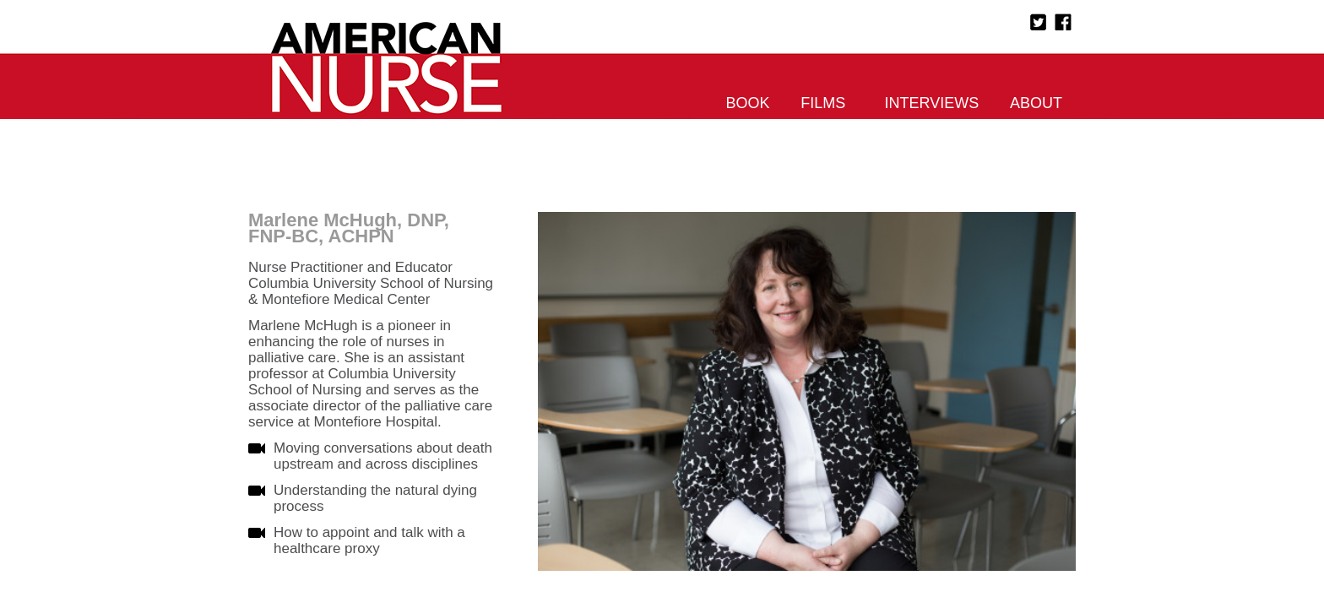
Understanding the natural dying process (375, 498)
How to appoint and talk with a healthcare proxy (369, 540)
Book (748, 103)
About (1036, 103)
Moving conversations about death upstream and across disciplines (383, 456)
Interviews (932, 103)
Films (822, 103)
